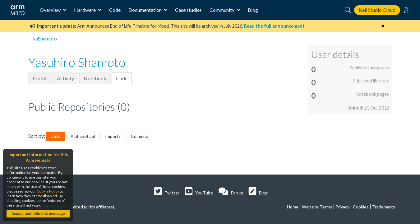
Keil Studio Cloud (377, 10)
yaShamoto (45, 38)
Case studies (188, 10)
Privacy (342, 206)
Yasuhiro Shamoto (77, 62)
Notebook (95, 78)
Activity (65, 78)
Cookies (361, 206)
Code (115, 10)
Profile (40, 78)
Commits (139, 136)
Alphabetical (83, 136)
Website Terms (317, 206)
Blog (253, 10)
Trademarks (383, 206)
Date (55, 136)
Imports (113, 136)
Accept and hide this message (38, 214)
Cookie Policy (48, 191)
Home (292, 206)
